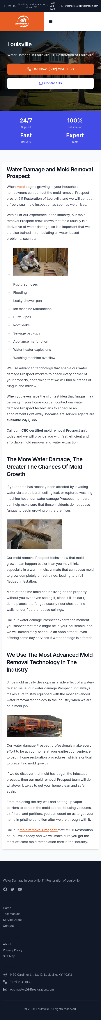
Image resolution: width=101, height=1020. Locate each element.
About (7, 944)
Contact (8, 926)
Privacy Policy (12, 950)
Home (7, 908)
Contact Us (50, 83)
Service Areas (12, 920)
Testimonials (11, 914)
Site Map (9, 956)
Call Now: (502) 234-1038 (50, 69)
